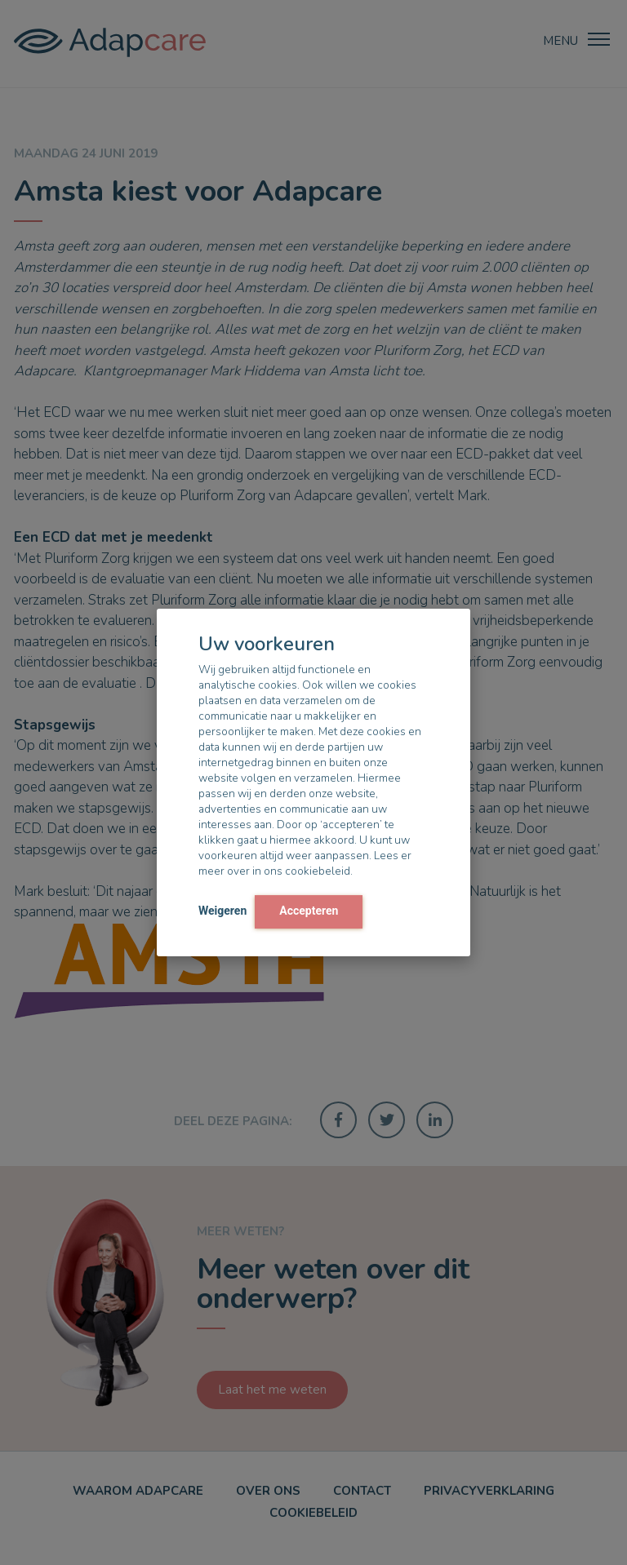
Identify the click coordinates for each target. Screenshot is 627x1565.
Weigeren (222, 910)
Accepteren (308, 910)
